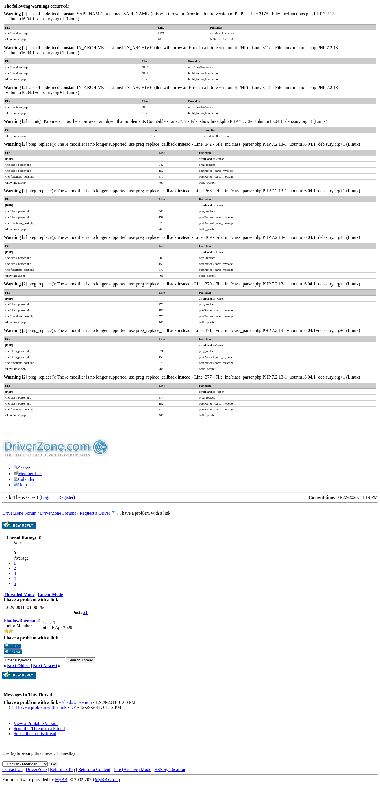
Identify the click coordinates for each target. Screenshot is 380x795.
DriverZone (36, 769)
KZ (73, 707)
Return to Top (62, 769)
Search (22, 468)
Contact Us (12, 769)
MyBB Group (107, 779)
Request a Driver (95, 513)
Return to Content (94, 769)
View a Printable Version (36, 723)
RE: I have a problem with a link (36, 707)
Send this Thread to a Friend (39, 728)
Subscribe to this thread (35, 733)
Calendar (24, 479)
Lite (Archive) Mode (132, 769)
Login (46, 497)
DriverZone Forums (58, 513)
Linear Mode (50, 594)
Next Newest (45, 665)
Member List (28, 473)
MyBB (61, 779)
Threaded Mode (19, 594)
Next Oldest (18, 665)
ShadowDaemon (19, 620)
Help (20, 484)
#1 (85, 612)
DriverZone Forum (19, 513)
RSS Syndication (170, 769)
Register (65, 497)
